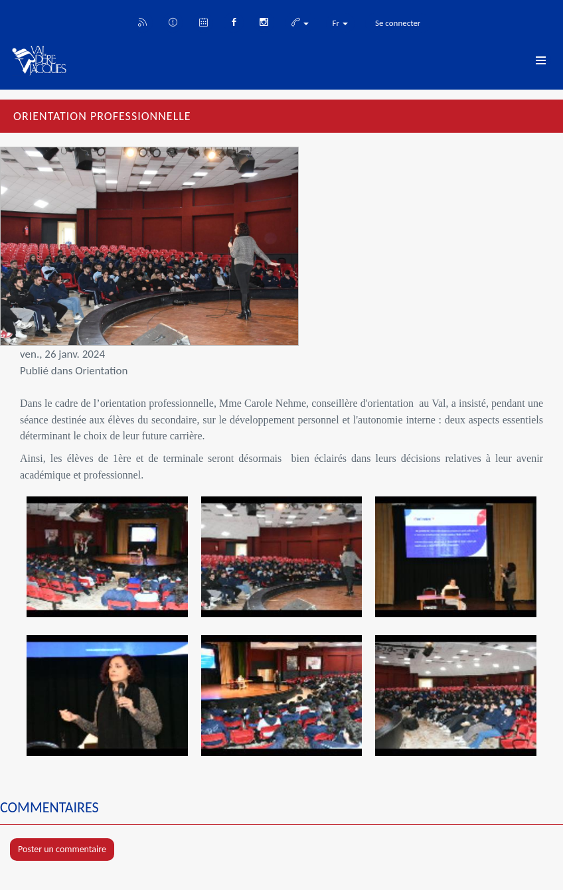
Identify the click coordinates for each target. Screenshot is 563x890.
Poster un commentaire (62, 849)
